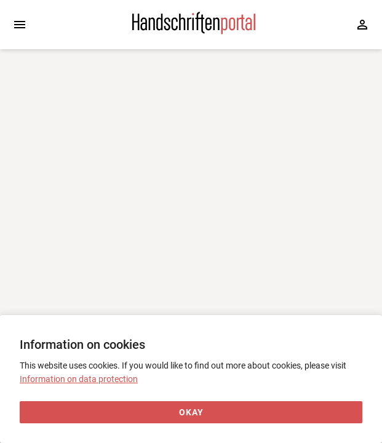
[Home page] (193, 31)
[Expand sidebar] (19, 24)
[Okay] (191, 412)
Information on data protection (79, 379)
